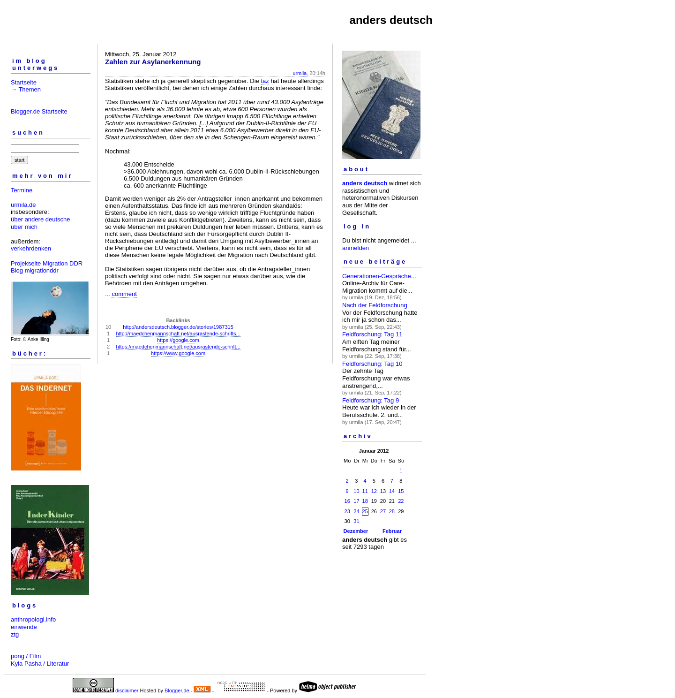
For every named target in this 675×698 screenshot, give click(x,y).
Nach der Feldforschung (374, 305)
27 (383, 511)
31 (356, 521)
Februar (392, 531)
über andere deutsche (40, 219)
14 (392, 491)
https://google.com (178, 340)
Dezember (356, 531)
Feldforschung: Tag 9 (370, 400)
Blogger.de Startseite (39, 111)
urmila (299, 73)
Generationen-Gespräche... (379, 276)
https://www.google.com (178, 353)
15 (401, 491)
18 (365, 501)
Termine (21, 190)
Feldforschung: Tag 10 (372, 363)
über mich (24, 226)
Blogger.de (177, 690)
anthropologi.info (33, 619)
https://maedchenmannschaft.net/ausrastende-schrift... (178, 346)
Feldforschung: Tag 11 (372, 334)
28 (392, 511)
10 (356, 491)
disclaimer (127, 690)
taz (265, 80)
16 (347, 501)
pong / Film (26, 656)
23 (347, 511)
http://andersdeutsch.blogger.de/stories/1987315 (178, 327)
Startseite (24, 82)
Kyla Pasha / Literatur (40, 663)
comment (124, 293)
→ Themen (26, 89)
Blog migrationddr (35, 270)
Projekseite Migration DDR (46, 263)
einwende (24, 626)
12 (374, 491)
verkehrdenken (31, 248)
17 (356, 501)
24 (356, 511)
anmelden (355, 247)
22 (401, 501)
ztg (15, 634)
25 (365, 511)
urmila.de (23, 204)
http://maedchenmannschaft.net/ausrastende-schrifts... (178, 333)
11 (365, 491)
